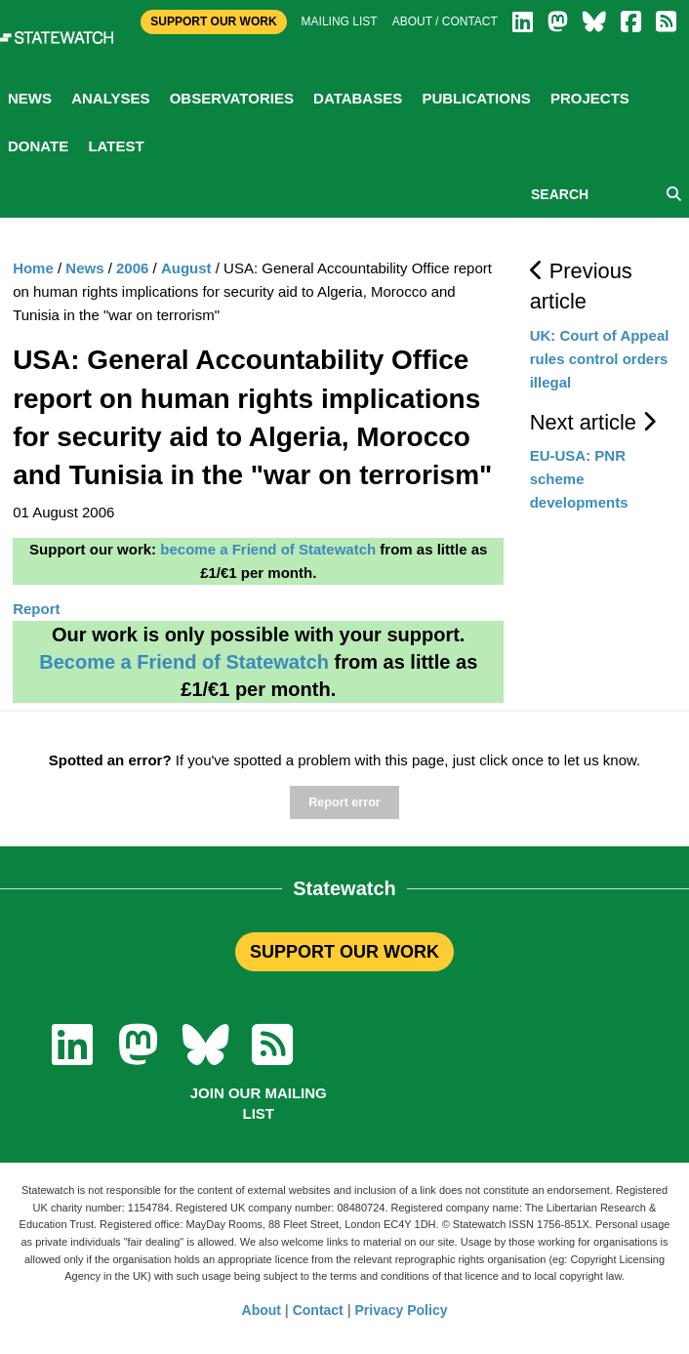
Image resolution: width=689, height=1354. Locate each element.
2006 (132, 268)
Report (36, 608)
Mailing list (340, 21)
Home (33, 268)
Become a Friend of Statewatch (184, 662)
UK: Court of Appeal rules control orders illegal (599, 358)
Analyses (110, 98)
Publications (476, 98)
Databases (357, 98)
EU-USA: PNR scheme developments (579, 479)
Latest (115, 146)
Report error (344, 802)
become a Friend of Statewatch (268, 549)
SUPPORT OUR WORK (344, 952)
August (186, 268)
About (261, 1310)
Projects (589, 98)
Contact (318, 1310)
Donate (38, 146)
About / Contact (445, 21)
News (30, 98)
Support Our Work (213, 21)
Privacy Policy (401, 1310)
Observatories (232, 98)
